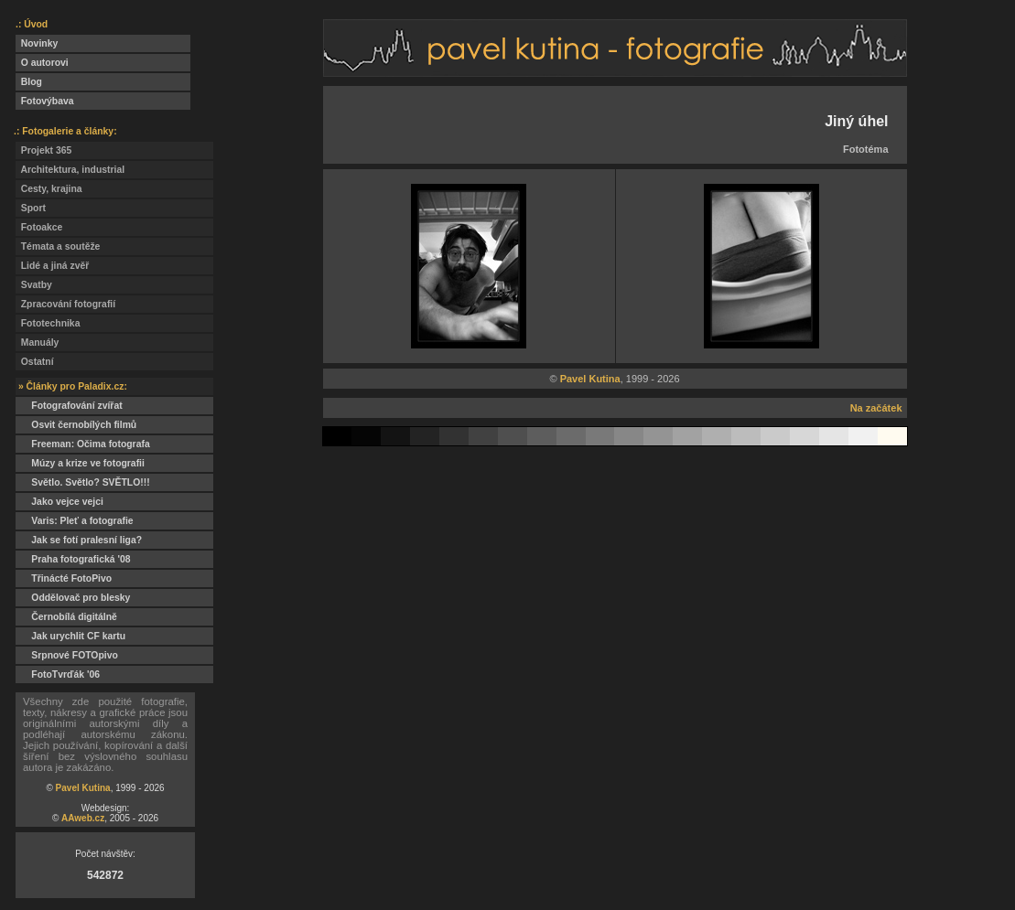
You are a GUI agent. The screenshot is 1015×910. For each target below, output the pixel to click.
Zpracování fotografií (65, 304)
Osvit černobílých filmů (76, 425)
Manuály (37, 342)
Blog (29, 82)
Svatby (34, 285)
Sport (31, 208)
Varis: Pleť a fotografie (75, 521)
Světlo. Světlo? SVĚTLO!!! (83, 482)
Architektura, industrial (70, 170)
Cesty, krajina (49, 189)
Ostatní (35, 362)
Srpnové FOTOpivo (67, 655)
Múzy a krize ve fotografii (80, 463)
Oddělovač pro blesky (73, 598)
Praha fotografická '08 (73, 559)
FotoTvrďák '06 (58, 674)
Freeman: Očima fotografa (83, 444)
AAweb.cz (82, 818)
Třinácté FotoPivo (64, 578)
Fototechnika (48, 323)
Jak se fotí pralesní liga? (79, 540)
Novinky (37, 43)
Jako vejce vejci (59, 502)
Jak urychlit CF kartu (70, 636)
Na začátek (876, 407)
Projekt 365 (43, 150)
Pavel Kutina (83, 788)
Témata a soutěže (58, 246)
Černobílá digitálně (66, 617)
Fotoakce (39, 227)
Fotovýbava (45, 101)
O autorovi (42, 63)
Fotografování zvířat (69, 406)
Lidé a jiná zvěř (52, 266)
